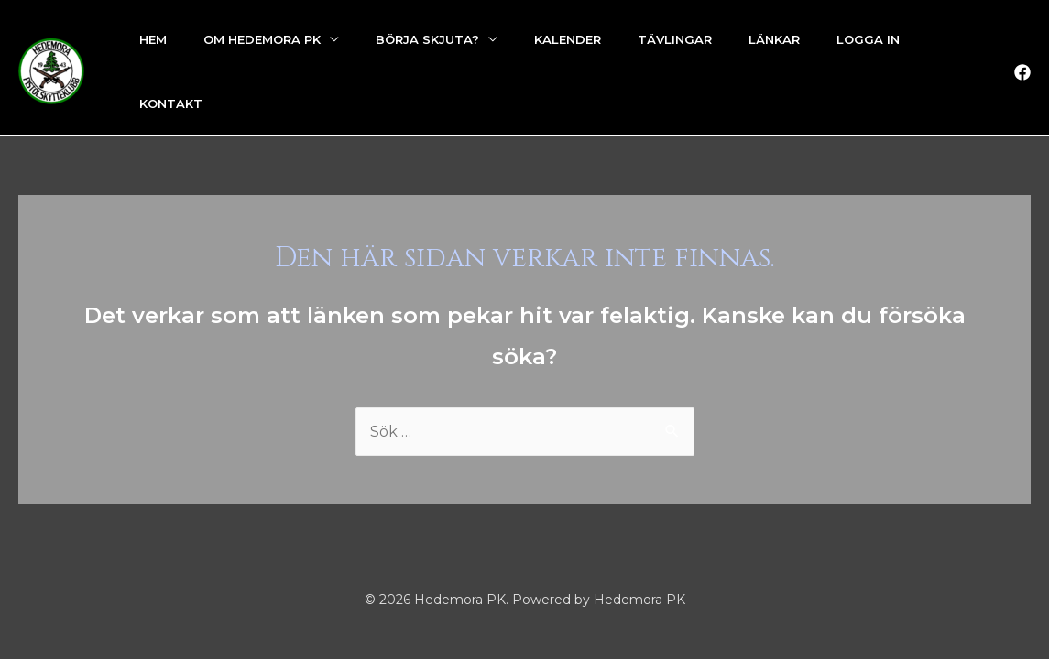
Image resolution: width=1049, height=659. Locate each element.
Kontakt (170, 103)
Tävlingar (675, 39)
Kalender (567, 39)
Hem (153, 39)
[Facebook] (1022, 72)
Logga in (868, 39)
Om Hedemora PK (262, 39)
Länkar (774, 39)
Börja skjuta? (427, 39)
